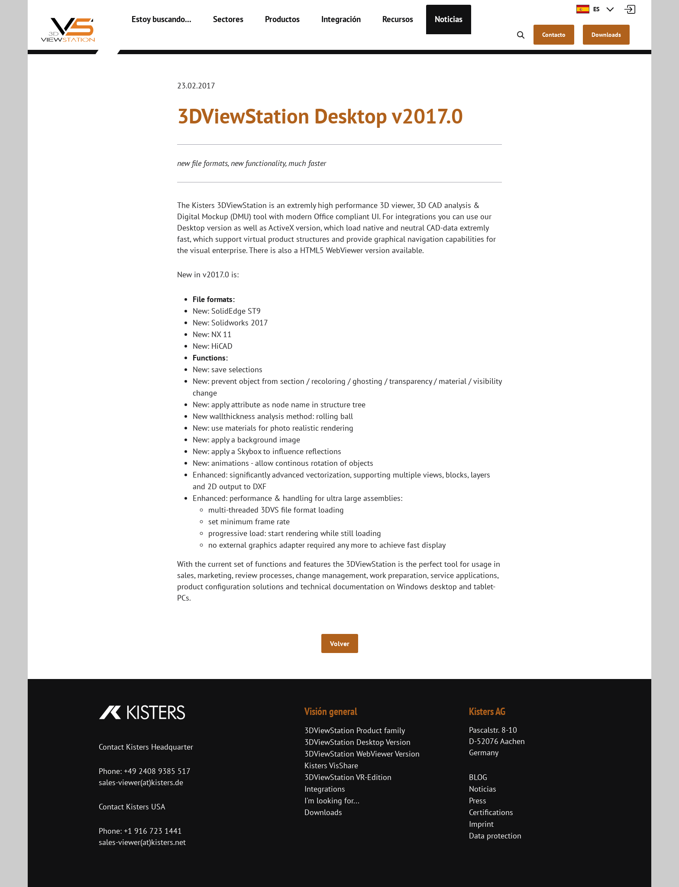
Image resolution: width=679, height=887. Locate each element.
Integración (322, 39)
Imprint (481, 824)
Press (477, 801)
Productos (267, 39)
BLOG (478, 777)
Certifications (491, 812)
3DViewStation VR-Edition (347, 777)
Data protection (495, 836)
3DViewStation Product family (354, 730)
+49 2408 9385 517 (156, 771)
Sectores (218, 39)
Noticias (422, 39)
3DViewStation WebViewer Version (362, 754)
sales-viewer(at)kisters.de (141, 782)
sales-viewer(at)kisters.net (142, 842)
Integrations (324, 789)
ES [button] (587, 9)
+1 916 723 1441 (153, 831)
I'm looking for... (331, 801)
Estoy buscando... (158, 39)
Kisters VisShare (331, 765)
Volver (339, 643)
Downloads (323, 812)
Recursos (374, 39)
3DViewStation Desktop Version (357, 742)
